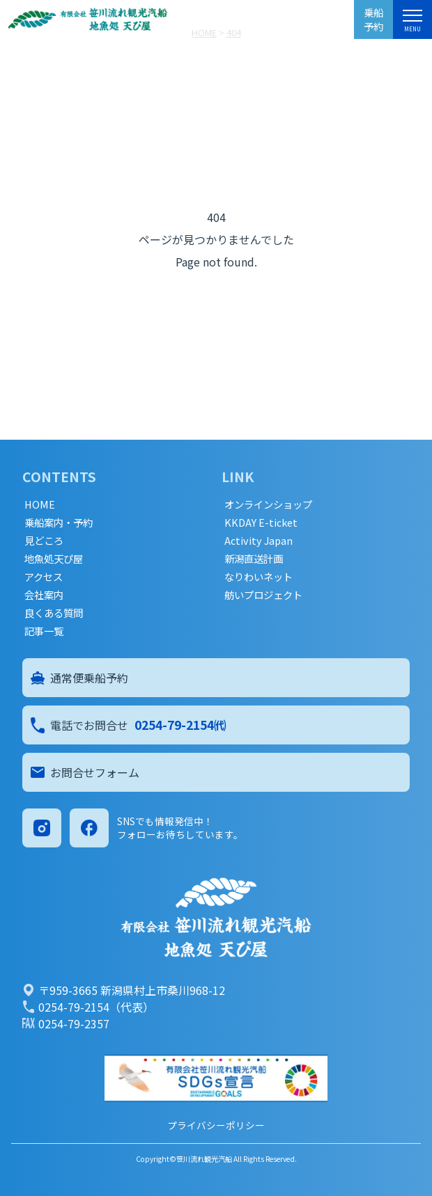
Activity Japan (258, 541)
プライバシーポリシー (216, 1125)
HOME (39, 504)
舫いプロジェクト (263, 595)
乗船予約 (373, 19)
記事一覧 (43, 631)
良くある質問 (53, 613)
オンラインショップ (268, 504)
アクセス (43, 577)
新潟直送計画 (253, 559)
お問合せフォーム (85, 772)
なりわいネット (258, 577)
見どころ (43, 541)
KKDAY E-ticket (261, 522)
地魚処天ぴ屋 (53, 559)
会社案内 (43, 595)
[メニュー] (412, 18)
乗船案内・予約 (58, 522)
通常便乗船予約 (79, 677)
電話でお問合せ (128, 725)
